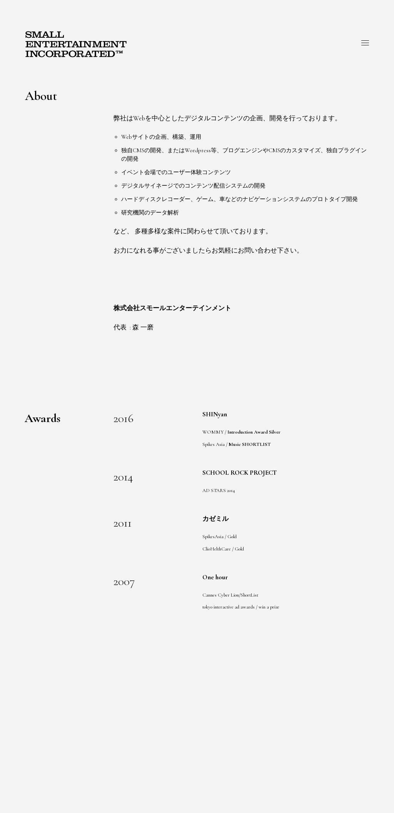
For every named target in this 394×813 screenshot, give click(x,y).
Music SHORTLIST (250, 444)
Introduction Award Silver (253, 432)
